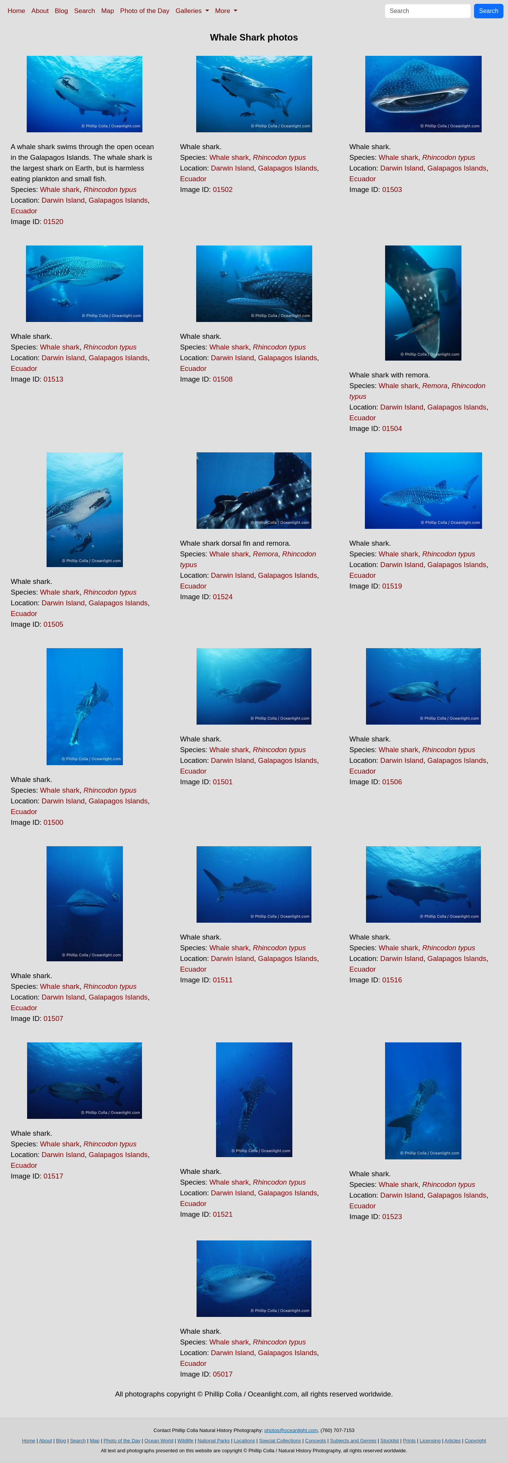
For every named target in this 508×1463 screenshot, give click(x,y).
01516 (392, 980)
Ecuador (24, 211)
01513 (53, 379)
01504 (392, 428)
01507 (53, 1018)
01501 (223, 782)
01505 (53, 624)
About (39, 11)
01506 (392, 782)
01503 (392, 189)
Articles (452, 1440)
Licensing (430, 1440)
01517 (53, 1176)
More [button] (223, 11)
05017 (223, 1374)
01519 (392, 586)
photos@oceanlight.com (291, 1430)
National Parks (213, 1440)
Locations (244, 1440)
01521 (223, 1214)
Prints (409, 1440)
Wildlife (185, 1440)
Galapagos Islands (118, 200)
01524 (223, 597)
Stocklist (390, 1440)
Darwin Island (63, 200)
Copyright (475, 1440)
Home (16, 11)
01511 (223, 980)
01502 (223, 189)
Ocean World (159, 1440)
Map (107, 11)
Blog (61, 11)
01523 (392, 1217)
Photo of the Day (144, 11)
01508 (223, 379)
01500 (53, 822)
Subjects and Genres (353, 1440)
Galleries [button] (189, 11)
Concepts (315, 1440)
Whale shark (60, 189)
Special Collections (280, 1440)
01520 (53, 222)
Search (84, 11)
